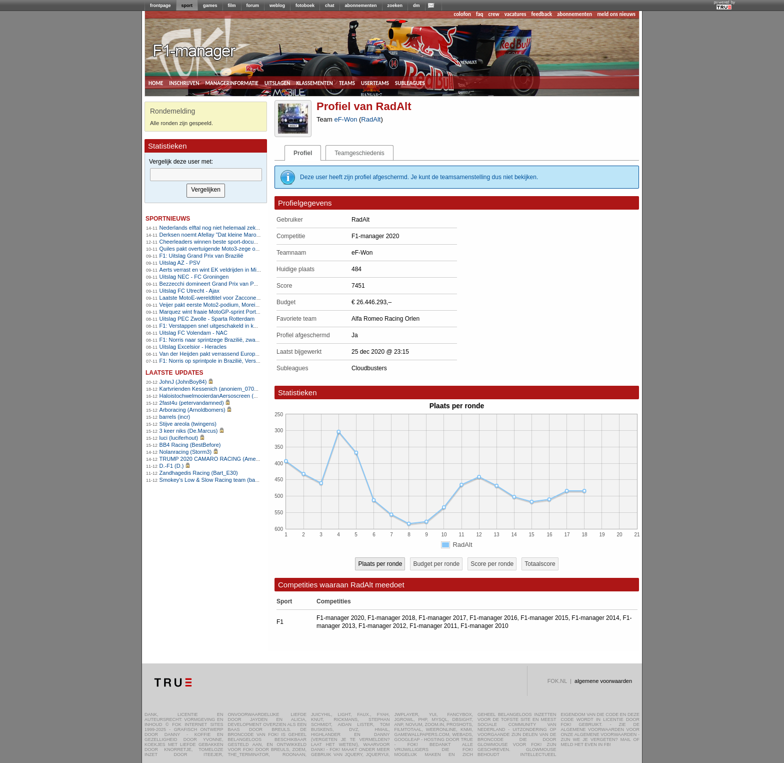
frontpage (160, 5)
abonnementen (361, 5)
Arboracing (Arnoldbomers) (193, 410)
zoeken (395, 5)
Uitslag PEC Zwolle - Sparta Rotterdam (207, 319)
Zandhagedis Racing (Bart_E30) (199, 473)
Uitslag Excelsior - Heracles (193, 347)
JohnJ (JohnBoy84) (183, 382)
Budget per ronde (436, 563)
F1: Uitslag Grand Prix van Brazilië (202, 256)
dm (416, 5)
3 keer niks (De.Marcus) (189, 431)
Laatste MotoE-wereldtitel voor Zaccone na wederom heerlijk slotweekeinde (252, 298)
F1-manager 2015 (544, 617)
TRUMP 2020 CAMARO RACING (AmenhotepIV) (220, 459)
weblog (277, 5)
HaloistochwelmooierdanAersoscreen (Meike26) (218, 396)
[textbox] (206, 174)
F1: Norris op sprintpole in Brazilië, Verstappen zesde (224, 361)
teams (347, 82)
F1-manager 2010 (484, 625)
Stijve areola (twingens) (188, 424)
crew (494, 14)
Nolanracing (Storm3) (186, 452)
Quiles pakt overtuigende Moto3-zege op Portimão (221, 249)
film (232, 5)
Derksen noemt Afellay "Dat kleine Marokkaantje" (219, 235)
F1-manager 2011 (433, 625)
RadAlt (370, 119)
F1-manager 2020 (340, 617)
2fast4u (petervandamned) (192, 403)
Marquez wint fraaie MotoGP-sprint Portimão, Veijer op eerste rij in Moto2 (249, 312)
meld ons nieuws (616, 14)
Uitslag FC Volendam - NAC (194, 333)
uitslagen (277, 82)
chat (329, 5)
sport (187, 5)
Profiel (303, 153)
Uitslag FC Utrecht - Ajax (190, 291)
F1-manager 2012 (382, 625)
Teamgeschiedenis (359, 153)
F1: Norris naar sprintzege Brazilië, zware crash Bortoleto (229, 340)
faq (480, 14)
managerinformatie (231, 82)
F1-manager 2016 (493, 617)
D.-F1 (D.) (172, 466)
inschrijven (184, 82)
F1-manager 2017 (442, 617)
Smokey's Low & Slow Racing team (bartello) (214, 480)
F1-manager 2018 (391, 617)
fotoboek (305, 5)
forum (253, 5)
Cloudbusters (369, 368)
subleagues (410, 82)
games (210, 5)
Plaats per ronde (380, 563)
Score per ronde (492, 563)
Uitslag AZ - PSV (180, 263)
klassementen (314, 82)
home (155, 82)
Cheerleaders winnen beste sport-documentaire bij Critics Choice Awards (249, 242)
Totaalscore (539, 563)
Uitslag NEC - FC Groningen (194, 277)
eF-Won (345, 119)
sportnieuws (168, 218)
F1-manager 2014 (595, 617)
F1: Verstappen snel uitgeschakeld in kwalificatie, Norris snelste (237, 326)
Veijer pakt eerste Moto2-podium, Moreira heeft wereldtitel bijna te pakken (249, 305)
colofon (462, 14)
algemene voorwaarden (603, 681)
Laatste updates (175, 372)
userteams (375, 82)
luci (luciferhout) (179, 438)
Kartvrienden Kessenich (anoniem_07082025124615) (225, 389)
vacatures (515, 14)
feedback (542, 14)
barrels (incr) (175, 417)
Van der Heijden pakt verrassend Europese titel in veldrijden (232, 354)
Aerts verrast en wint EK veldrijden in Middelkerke (220, 270)
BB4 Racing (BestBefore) (190, 445)
